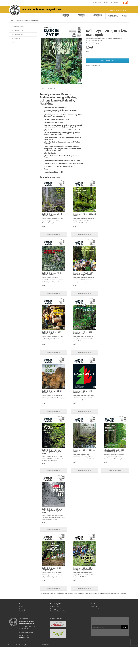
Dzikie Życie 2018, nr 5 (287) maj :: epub (28, 20)
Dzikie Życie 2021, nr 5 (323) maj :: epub (84, 451)
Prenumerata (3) (15, 38)
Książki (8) (13, 42)
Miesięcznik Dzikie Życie (49, 593)
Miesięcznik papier (66, 16)
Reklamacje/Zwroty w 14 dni (58, 611)
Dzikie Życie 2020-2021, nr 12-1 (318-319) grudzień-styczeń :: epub (53, 451)
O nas (21, 607)
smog (90, 593)
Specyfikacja (51, 88)
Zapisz (124, 627)
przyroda (64, 593)
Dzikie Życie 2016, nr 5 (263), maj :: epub (84, 215)
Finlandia (100, 593)
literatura (112, 593)
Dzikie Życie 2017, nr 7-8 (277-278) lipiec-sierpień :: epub (83, 274)
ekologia (59, 593)
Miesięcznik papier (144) (17, 26)
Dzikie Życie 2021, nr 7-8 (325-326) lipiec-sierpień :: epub (113, 451)
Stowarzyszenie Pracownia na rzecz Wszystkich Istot (107, 38)
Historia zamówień (96, 609)
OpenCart (19, 645)
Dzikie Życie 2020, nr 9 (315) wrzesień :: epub (82, 392)
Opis (43, 88)
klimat (86, 593)
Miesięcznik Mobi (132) (17, 30)
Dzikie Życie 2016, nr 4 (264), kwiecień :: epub (52, 215)
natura (70, 593)
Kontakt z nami (54, 607)
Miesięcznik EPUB (97, 16)
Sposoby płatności (55, 609)
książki (117, 593)
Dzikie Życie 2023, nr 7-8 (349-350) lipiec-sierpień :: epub (83, 569)
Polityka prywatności (25, 609)
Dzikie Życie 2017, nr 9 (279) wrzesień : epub (51, 333)
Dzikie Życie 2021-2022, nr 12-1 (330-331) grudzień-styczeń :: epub (53, 510)
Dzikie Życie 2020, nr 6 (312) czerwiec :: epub (52, 392)
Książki (124, 16)
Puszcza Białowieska (78, 593)
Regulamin (22, 611)
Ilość (87, 51)
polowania (123, 593)
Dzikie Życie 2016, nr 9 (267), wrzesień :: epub (52, 274)
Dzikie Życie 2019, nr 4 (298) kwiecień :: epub (82, 333)
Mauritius (106, 593)
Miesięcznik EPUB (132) (17, 34)
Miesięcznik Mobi (82, 16)
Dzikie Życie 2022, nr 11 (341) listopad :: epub (52, 569)
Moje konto (94, 607)
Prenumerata (113, 16)
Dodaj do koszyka (107, 61)
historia (94, 593)
